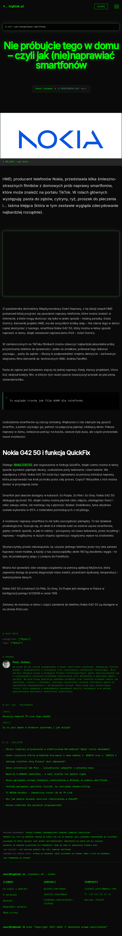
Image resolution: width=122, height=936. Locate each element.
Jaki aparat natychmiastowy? (48, 841)
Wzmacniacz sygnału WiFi (85, 846)
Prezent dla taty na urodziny (18, 837)
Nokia (16, 643)
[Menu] (116, 6)
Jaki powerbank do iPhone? (17, 858)
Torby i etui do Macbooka (96, 854)
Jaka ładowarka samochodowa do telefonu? (95, 837)
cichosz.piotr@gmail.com (100, 889)
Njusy (24, 639)
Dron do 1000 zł (62, 846)
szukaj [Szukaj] (101, 6)
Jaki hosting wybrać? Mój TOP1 (35, 850)
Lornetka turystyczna (79, 833)
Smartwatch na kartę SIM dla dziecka (83, 841)
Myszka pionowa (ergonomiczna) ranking (46, 833)
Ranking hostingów (61, 850)
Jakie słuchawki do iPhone (68, 854)
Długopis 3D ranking (13, 846)
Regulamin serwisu (14, 907)
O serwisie (10, 895)
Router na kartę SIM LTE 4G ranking (54, 837)
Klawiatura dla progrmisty (39, 846)
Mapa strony (10, 913)
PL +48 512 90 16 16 (98, 894)
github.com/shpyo (55, 889)
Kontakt (8, 901)
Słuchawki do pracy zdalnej (17, 841)
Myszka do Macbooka (43, 854)
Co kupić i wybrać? (15, 889)
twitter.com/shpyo (55, 894)
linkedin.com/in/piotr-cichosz (59, 902)
